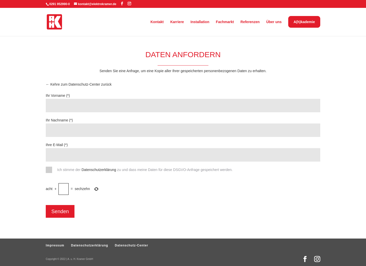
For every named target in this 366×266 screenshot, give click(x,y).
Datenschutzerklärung (99, 170)
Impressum (55, 245)
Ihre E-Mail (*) (57, 145)
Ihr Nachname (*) (59, 120)
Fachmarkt (225, 22)
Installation (200, 22)
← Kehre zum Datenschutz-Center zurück (79, 84)
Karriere (177, 22)
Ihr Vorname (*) (58, 95)
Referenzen (250, 22)
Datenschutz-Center (131, 245)
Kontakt (157, 22)
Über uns (274, 22)
